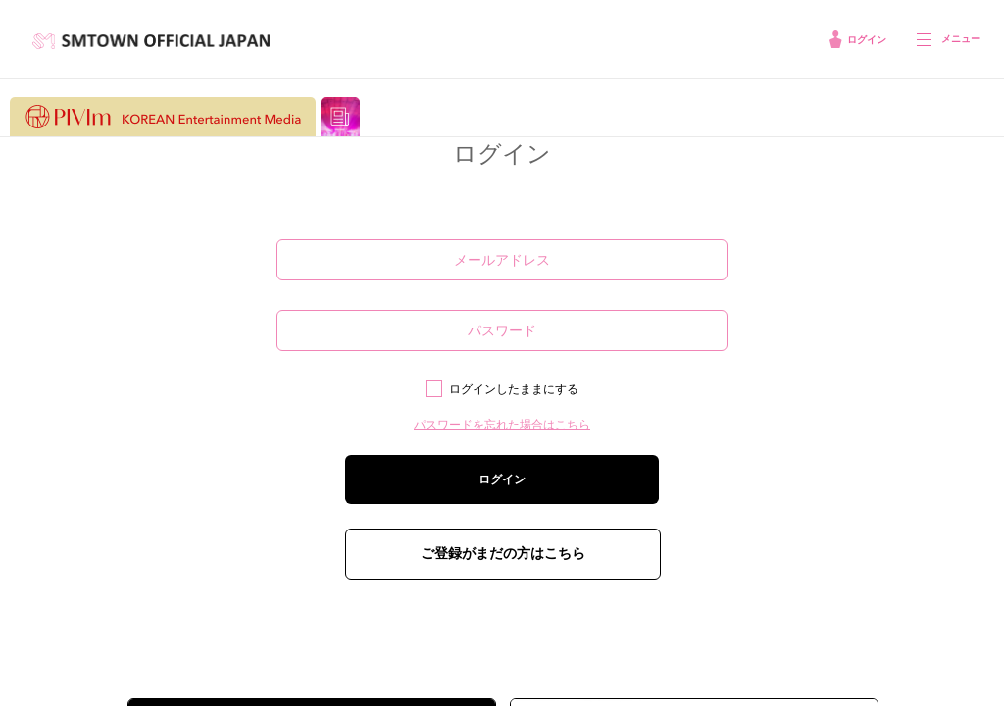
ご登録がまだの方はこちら (503, 553)
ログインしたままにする (513, 389)
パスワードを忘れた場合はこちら (502, 424)
